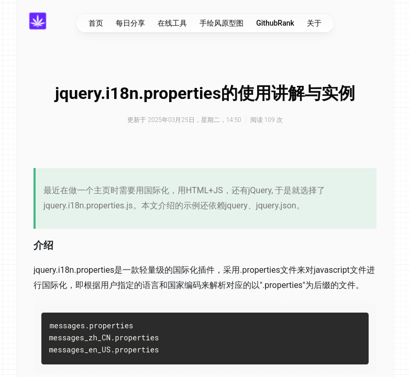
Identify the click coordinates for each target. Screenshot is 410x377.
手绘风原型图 (221, 23)
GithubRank (275, 23)
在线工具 (172, 23)
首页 (95, 23)
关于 (314, 23)
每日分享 (130, 23)
